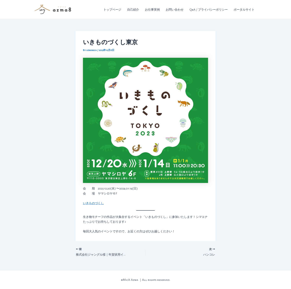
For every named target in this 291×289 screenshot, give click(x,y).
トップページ (112, 9)
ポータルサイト (244, 9)
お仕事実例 (152, 9)
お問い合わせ (175, 9)
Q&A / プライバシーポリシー (208, 9)
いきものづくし (93, 203)
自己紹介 (133, 9)
